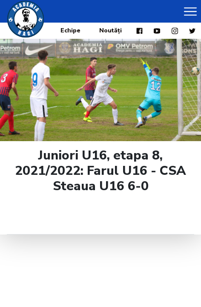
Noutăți (110, 30)
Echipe (70, 30)
